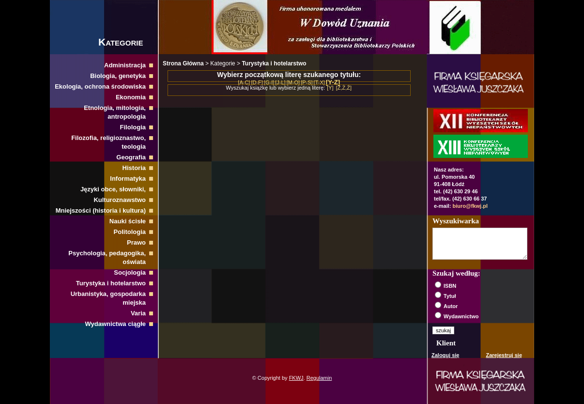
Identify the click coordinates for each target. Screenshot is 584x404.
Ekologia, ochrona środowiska (100, 86)
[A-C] (244, 82)
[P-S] (306, 82)
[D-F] (256, 82)
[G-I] (269, 82)
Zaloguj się (445, 355)
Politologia (130, 231)
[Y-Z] (333, 82)
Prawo (136, 242)
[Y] (330, 88)
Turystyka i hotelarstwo (111, 283)
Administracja (125, 65)
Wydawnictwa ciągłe (115, 323)
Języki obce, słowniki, (113, 189)
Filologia (133, 127)
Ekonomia (131, 97)
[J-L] (280, 82)
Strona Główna (183, 63)
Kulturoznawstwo (119, 199)
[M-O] (293, 82)
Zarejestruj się (504, 355)
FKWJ (296, 378)
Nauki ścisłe (127, 221)
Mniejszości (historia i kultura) (101, 210)
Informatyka (128, 178)
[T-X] (319, 82)
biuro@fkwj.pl (470, 206)
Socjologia (130, 272)
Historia (134, 167)
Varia (138, 313)
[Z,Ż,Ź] (344, 88)
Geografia (131, 157)
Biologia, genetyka (118, 75)
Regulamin (319, 378)
